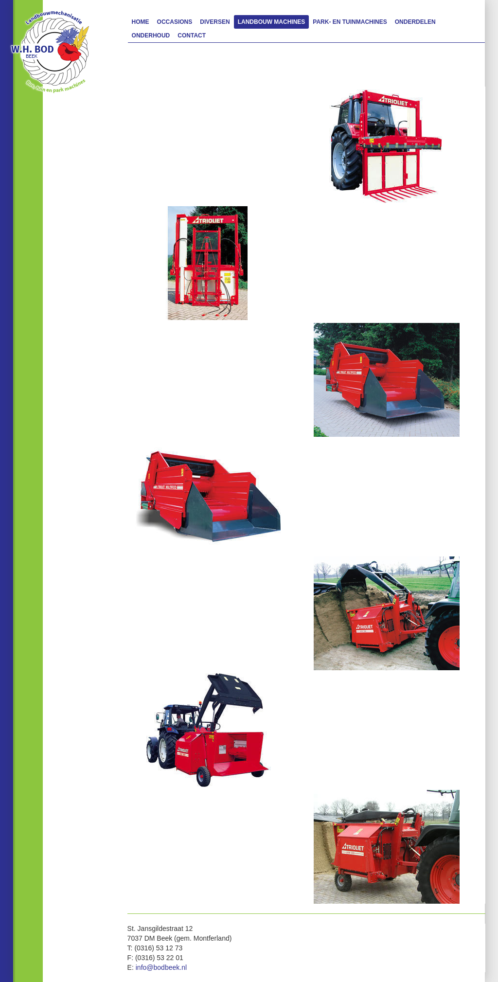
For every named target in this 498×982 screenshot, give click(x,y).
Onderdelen (415, 21)
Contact (192, 35)
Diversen (215, 21)
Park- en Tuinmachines (350, 21)
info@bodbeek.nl (161, 967)
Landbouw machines (271, 21)
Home (140, 21)
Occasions (175, 21)
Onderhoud (151, 35)
